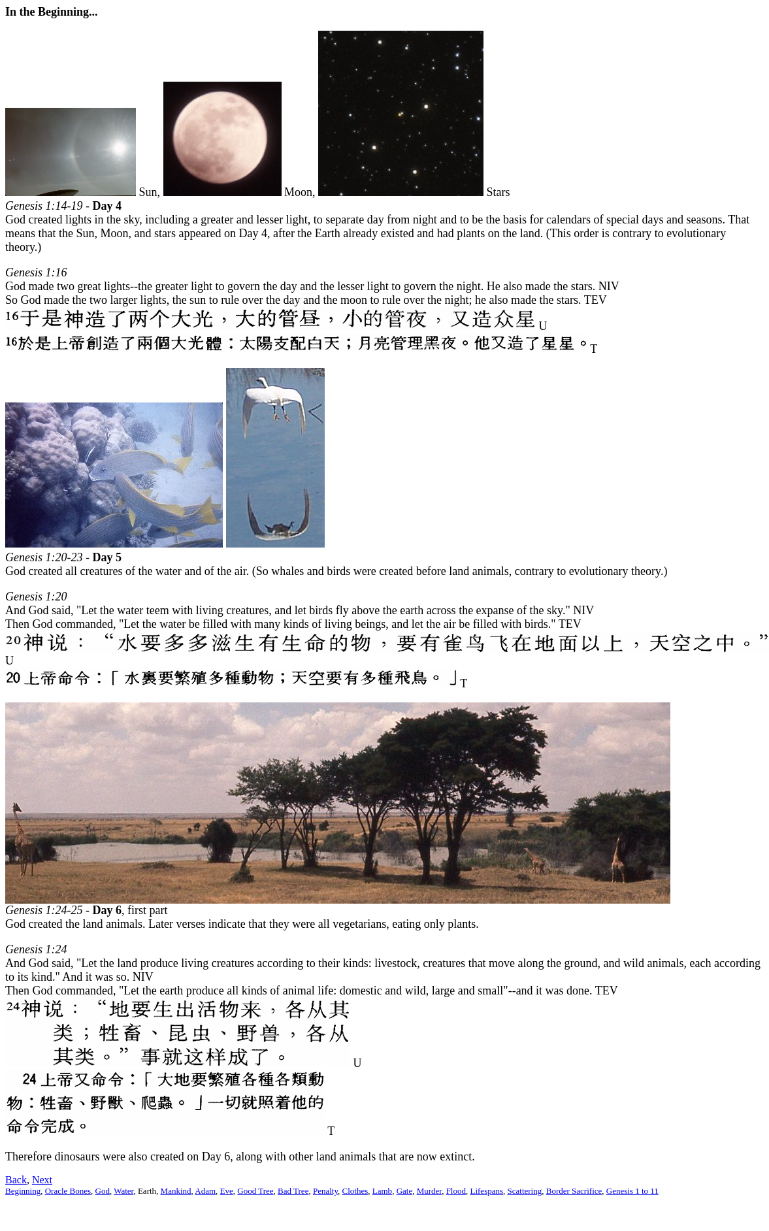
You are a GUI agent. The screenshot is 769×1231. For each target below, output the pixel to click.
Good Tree (255, 1191)
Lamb (382, 1191)
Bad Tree (293, 1191)
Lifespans (486, 1191)
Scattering (525, 1191)
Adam (205, 1191)
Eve (226, 1191)
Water (123, 1191)
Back (16, 1179)
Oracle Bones (68, 1191)
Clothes (355, 1191)
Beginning (23, 1191)
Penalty (325, 1191)
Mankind (176, 1191)
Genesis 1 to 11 (632, 1191)
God (102, 1191)
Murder (429, 1191)
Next (42, 1179)
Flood (456, 1191)
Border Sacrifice (574, 1191)
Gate (405, 1191)
